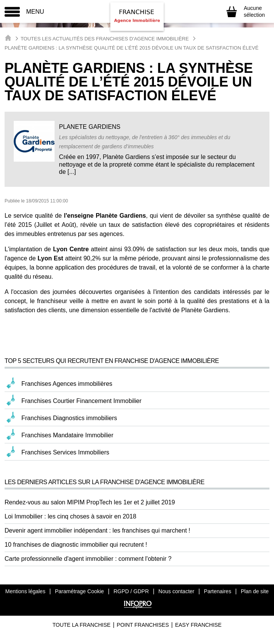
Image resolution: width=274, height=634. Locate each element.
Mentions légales (25, 591)
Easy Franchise (198, 625)
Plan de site (255, 591)
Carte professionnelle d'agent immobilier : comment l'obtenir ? (88, 558)
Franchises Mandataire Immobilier (67, 435)
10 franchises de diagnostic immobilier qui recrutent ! (76, 544)
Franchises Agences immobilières (66, 383)
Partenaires (217, 591)
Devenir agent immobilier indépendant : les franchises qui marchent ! (97, 530)
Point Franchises (143, 625)
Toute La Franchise (81, 625)
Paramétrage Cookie (79, 591)
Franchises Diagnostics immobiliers (69, 418)
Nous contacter (176, 591)
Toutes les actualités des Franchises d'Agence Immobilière (105, 39)
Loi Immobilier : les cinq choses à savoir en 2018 (70, 516)
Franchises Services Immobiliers (65, 452)
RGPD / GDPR (131, 591)
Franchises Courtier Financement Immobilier (81, 401)
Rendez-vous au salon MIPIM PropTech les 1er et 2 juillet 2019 (90, 502)
